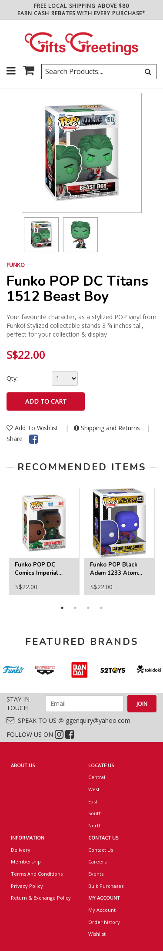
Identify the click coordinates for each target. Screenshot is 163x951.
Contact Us (100, 849)
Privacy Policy (27, 886)
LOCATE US (101, 765)
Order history (104, 922)
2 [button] (75, 608)
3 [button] (88, 608)
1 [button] (62, 608)
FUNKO (16, 265)
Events (95, 873)
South (95, 813)
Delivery (20, 849)
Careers (97, 861)
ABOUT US (23, 765)
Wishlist (97, 934)
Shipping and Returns (108, 428)
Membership (26, 861)
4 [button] (101, 608)
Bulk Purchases (105, 886)
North (95, 825)
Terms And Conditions (37, 873)
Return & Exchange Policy (41, 897)
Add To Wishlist (33, 428)
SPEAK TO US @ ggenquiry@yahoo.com (68, 720)
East (92, 801)
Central (96, 777)
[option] (41, 234)
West (94, 789)
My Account (102, 910)
